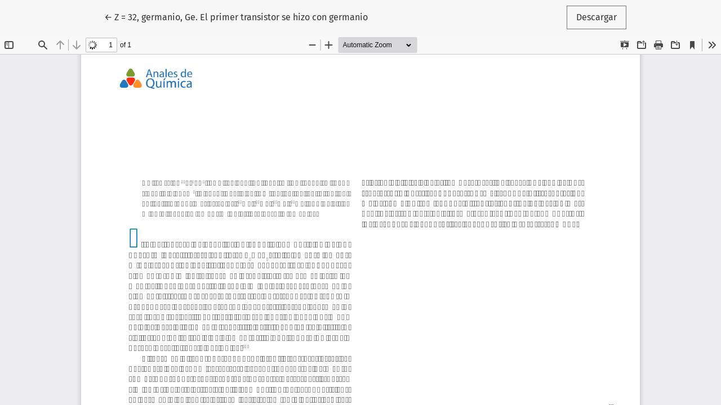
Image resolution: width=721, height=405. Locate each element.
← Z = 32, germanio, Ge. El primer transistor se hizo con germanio (236, 16)
